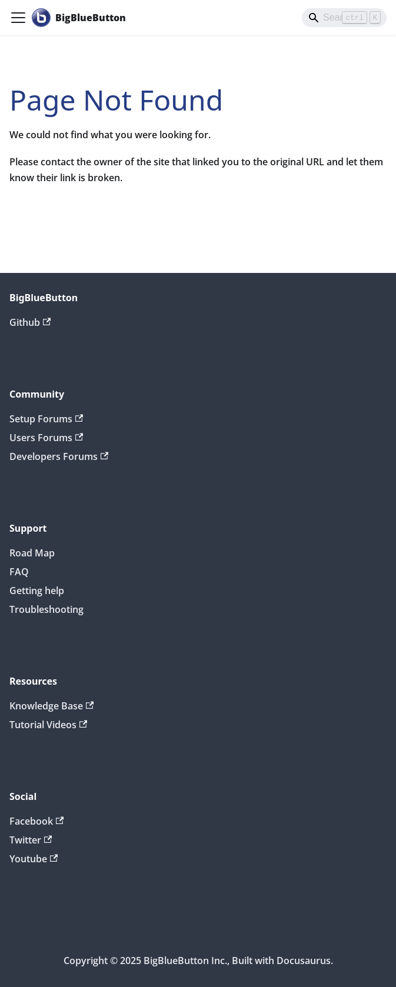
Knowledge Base (51, 705)
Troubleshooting (46, 609)
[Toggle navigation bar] (18, 17)
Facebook (36, 821)
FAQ (19, 571)
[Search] (344, 17)
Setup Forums (46, 418)
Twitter (30, 839)
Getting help (36, 590)
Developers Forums (58, 456)
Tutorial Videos (48, 724)
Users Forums (46, 437)
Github (30, 322)
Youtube (33, 858)
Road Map (32, 552)
